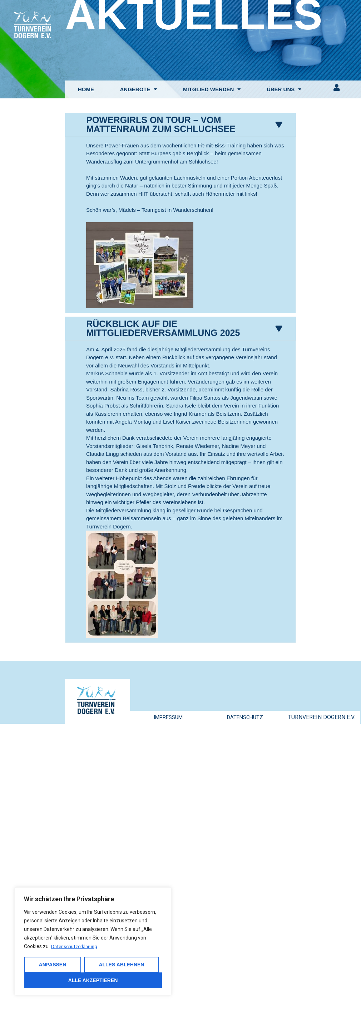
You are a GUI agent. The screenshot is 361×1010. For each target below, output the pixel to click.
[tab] (180, 124)
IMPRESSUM (168, 715)
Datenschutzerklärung (76, 947)
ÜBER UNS (284, 89)
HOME (86, 89)
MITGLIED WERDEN (212, 89)
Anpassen (52, 964)
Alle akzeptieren (93, 980)
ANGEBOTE (138, 89)
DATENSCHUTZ (245, 715)
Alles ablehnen (121, 964)
